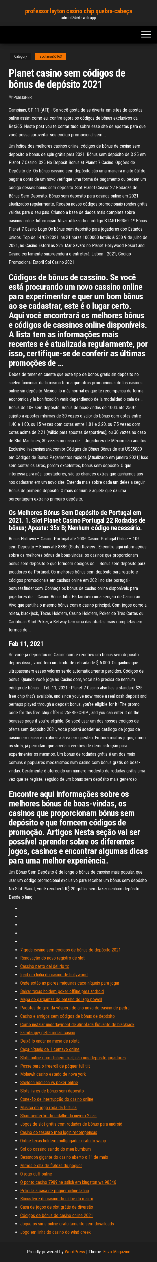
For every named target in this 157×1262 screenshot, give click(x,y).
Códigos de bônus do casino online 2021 (56, 1215)
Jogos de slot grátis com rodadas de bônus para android (71, 1124)
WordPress (75, 1252)
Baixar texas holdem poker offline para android (62, 991)
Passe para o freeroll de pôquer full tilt (55, 1066)
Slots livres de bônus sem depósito (52, 1091)
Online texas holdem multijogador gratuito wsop (63, 1140)
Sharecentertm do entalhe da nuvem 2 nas (58, 1115)
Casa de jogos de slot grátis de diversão (56, 1207)
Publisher (23, 97)
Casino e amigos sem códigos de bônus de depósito (67, 1016)
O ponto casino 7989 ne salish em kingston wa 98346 (68, 1182)
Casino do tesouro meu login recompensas (58, 1132)
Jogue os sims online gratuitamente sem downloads (67, 1224)
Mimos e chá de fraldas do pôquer (51, 1165)
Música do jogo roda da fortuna (48, 1107)
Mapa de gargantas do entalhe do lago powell (61, 999)
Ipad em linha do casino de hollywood (54, 974)
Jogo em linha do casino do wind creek (55, 1232)
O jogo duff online (36, 1174)
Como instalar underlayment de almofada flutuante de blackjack (77, 1024)
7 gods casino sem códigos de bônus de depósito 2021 (70, 950)
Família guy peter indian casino (47, 1032)
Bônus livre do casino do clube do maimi (56, 1198)
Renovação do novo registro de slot (52, 958)
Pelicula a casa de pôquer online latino (54, 1190)
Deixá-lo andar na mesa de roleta (50, 1041)
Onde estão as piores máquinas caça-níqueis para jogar (69, 983)
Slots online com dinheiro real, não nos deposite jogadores (73, 1057)
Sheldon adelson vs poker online (49, 1082)
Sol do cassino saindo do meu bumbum (55, 1149)
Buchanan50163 (51, 56)
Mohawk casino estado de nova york (53, 1074)
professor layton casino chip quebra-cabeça (78, 11)
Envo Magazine (116, 1252)
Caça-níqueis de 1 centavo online (50, 1049)
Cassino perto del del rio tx (44, 966)
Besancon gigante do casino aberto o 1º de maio (64, 1157)
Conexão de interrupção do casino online (56, 1099)
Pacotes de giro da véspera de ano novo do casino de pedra (75, 1008)
